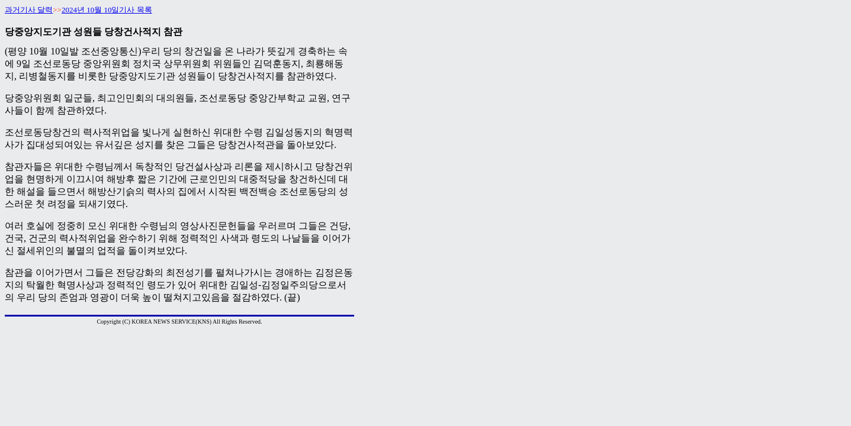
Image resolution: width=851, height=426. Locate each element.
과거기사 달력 (29, 9)
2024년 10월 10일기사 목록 (107, 9)
